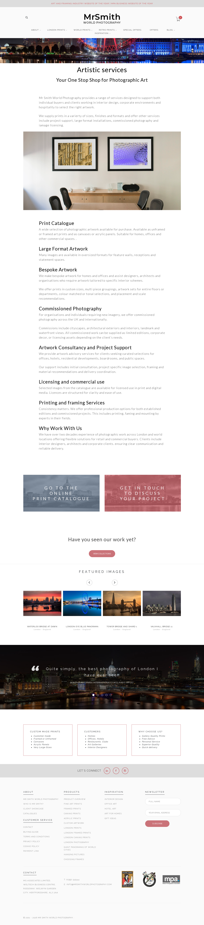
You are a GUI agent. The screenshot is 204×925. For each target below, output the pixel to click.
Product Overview (75, 799)
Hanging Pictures (74, 854)
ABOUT (35, 30)
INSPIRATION (101, 33)
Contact (28, 827)
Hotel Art (110, 809)
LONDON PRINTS (56, 30)
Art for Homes (113, 814)
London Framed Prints (77, 833)
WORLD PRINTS (82, 30)
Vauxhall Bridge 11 (162, 627)
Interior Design (114, 799)
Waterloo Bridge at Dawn (42, 627)
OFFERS (154, 30)
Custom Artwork (74, 823)
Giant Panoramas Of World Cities (80, 848)
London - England (42, 629)
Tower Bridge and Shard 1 (122, 627)
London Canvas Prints (77, 837)
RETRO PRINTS (107, 30)
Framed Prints (72, 809)
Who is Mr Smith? (33, 804)
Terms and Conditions (36, 837)
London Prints (72, 828)
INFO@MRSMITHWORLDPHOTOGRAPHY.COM (89, 884)
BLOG (170, 30)
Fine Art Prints (73, 804)
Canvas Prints (72, 814)
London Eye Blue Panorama (82, 627)
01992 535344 (72, 880)
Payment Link (31, 851)
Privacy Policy (31, 841)
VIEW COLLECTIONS (102, 553)
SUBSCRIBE (157, 824)
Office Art (111, 804)
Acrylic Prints (72, 818)
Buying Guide (31, 832)
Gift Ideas (110, 818)
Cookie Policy (31, 846)
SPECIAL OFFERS (132, 30)
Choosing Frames (74, 859)
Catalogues (30, 814)
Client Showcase (33, 809)
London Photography (76, 842)
